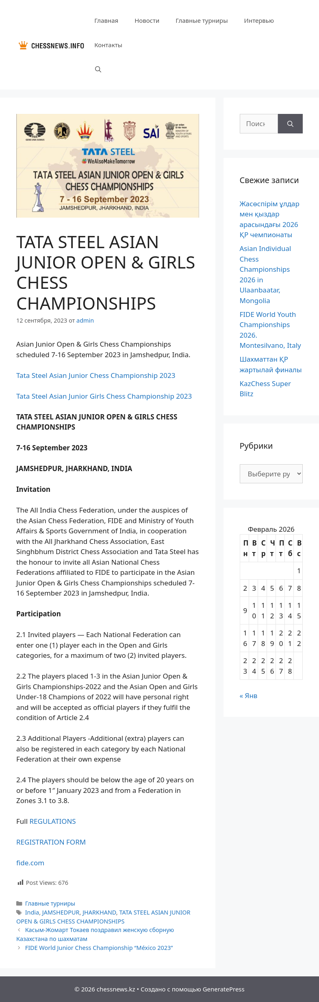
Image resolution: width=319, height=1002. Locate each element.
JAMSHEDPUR (61, 912)
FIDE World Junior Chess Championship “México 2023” (99, 948)
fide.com (30, 862)
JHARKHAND (99, 912)
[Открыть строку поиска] (98, 69)
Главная (106, 20)
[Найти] (290, 123)
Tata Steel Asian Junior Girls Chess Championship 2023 (104, 396)
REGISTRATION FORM (51, 842)
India (32, 912)
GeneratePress (224, 989)
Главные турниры (202, 20)
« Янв (249, 695)
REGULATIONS (53, 821)
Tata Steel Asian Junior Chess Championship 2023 (95, 375)
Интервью (259, 20)
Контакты (108, 45)
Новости (147, 20)
